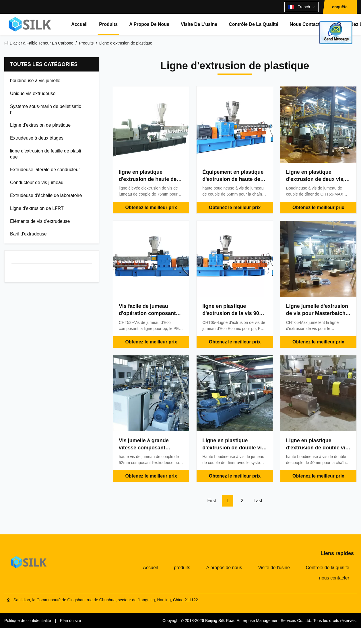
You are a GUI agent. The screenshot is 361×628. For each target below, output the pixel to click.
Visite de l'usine (199, 24)
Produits (86, 43)
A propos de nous (149, 24)
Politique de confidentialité (27, 620)
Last (257, 500)
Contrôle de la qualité (253, 24)
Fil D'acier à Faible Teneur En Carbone (38, 43)
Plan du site (70, 620)
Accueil (79, 24)
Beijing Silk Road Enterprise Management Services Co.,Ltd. (258, 620)
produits (108, 24)
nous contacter (307, 24)
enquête (340, 7)
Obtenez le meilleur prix (151, 207)
